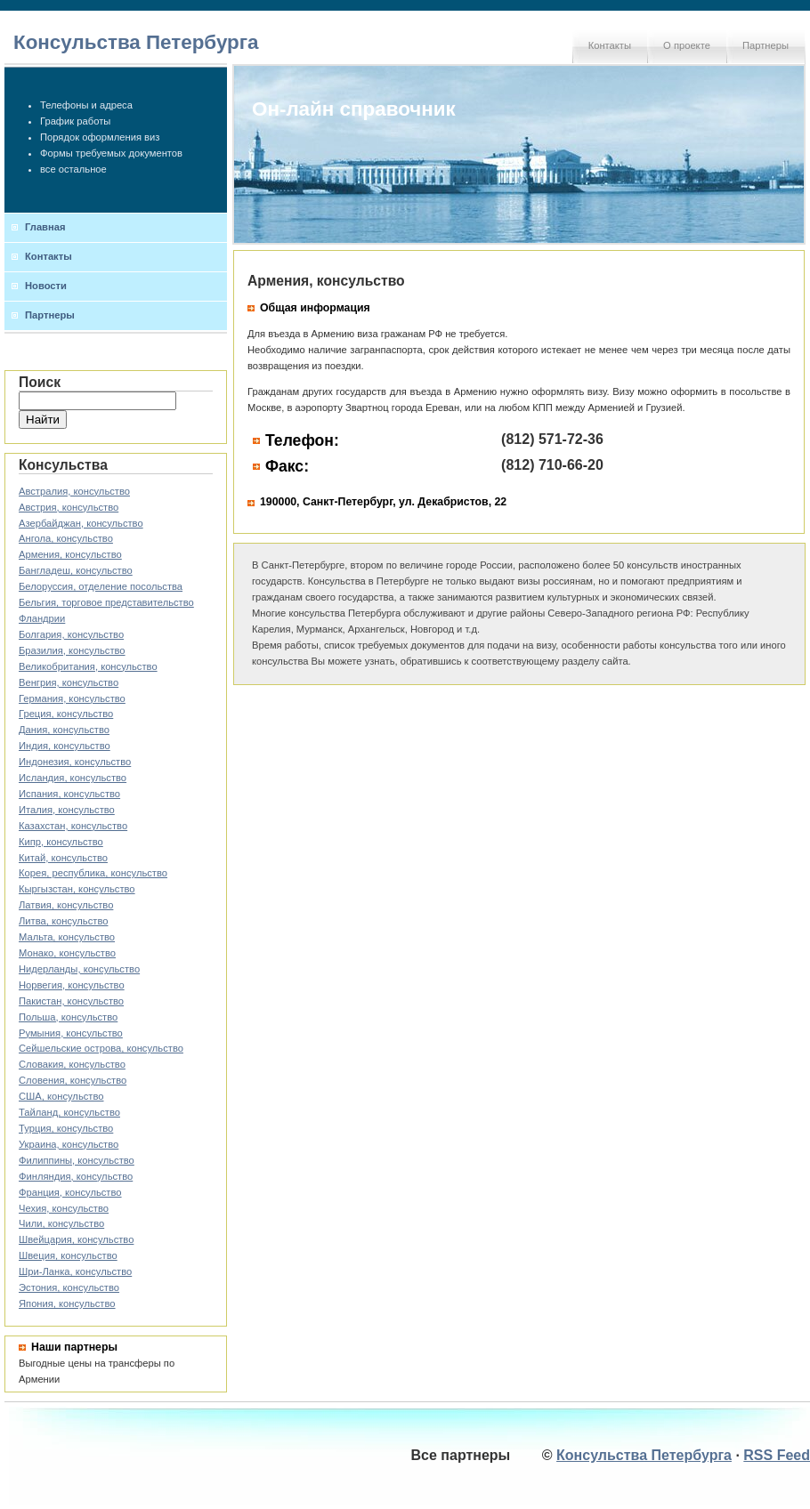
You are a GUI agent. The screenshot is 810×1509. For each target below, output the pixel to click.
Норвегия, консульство (72, 985)
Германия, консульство (72, 698)
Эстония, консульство (69, 1287)
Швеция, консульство (68, 1255)
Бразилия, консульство (72, 650)
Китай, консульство (63, 857)
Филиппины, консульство (76, 1160)
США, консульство (61, 1096)
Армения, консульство (70, 554)
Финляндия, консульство (76, 1176)
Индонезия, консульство (75, 761)
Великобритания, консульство (88, 666)
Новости (46, 285)
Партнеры (765, 45)
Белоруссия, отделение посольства (100, 586)
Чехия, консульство (64, 1208)
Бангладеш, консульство (76, 570)
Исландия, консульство (72, 777)
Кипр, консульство (61, 841)
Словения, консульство (72, 1080)
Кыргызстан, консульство (77, 889)
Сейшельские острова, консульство (101, 1048)
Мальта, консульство (67, 937)
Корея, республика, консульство (93, 872)
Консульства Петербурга (136, 42)
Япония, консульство (67, 1303)
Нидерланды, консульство (79, 969)
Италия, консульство (67, 809)
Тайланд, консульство (69, 1112)
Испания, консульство (69, 793)
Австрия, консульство (68, 507)
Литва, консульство (63, 921)
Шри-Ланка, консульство (75, 1271)
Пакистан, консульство (71, 1001)
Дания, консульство (64, 729)
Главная (45, 227)
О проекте (686, 45)
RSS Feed (776, 1455)
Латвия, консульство (66, 905)
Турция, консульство (66, 1128)
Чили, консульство (61, 1223)
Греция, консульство (66, 713)
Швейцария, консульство (76, 1239)
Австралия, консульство (74, 491)
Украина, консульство (68, 1144)
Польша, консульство (68, 1017)
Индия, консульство (64, 745)
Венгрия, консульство (68, 682)
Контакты (609, 45)
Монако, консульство (67, 953)
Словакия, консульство (72, 1064)
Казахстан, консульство (73, 825)
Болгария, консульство (71, 634)
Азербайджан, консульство (81, 523)
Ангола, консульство (66, 538)
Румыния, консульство (71, 1033)
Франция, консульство (70, 1192)
